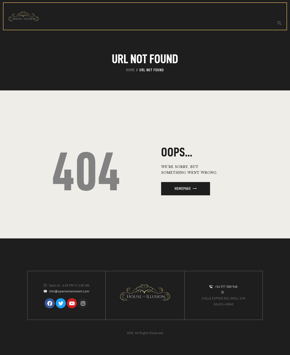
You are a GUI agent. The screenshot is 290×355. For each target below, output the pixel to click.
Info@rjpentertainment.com (69, 291)
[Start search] (280, 23)
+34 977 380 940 (226, 286)
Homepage (183, 188)
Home (130, 70)
